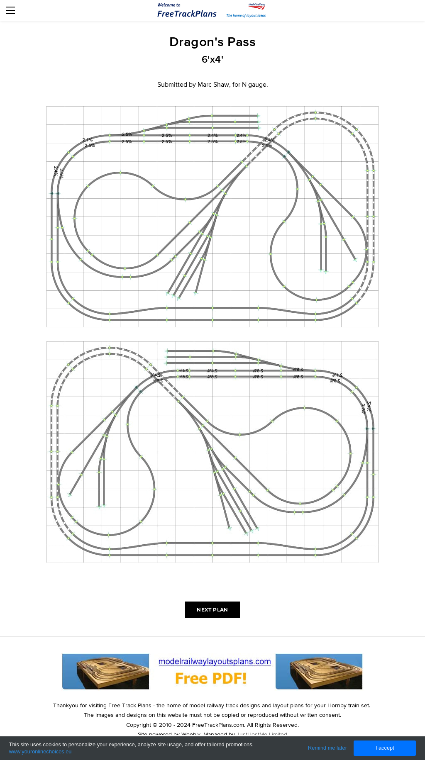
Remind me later (327, 748)
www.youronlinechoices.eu (40, 751)
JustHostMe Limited (262, 734)
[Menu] (10, 10)
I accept (385, 748)
